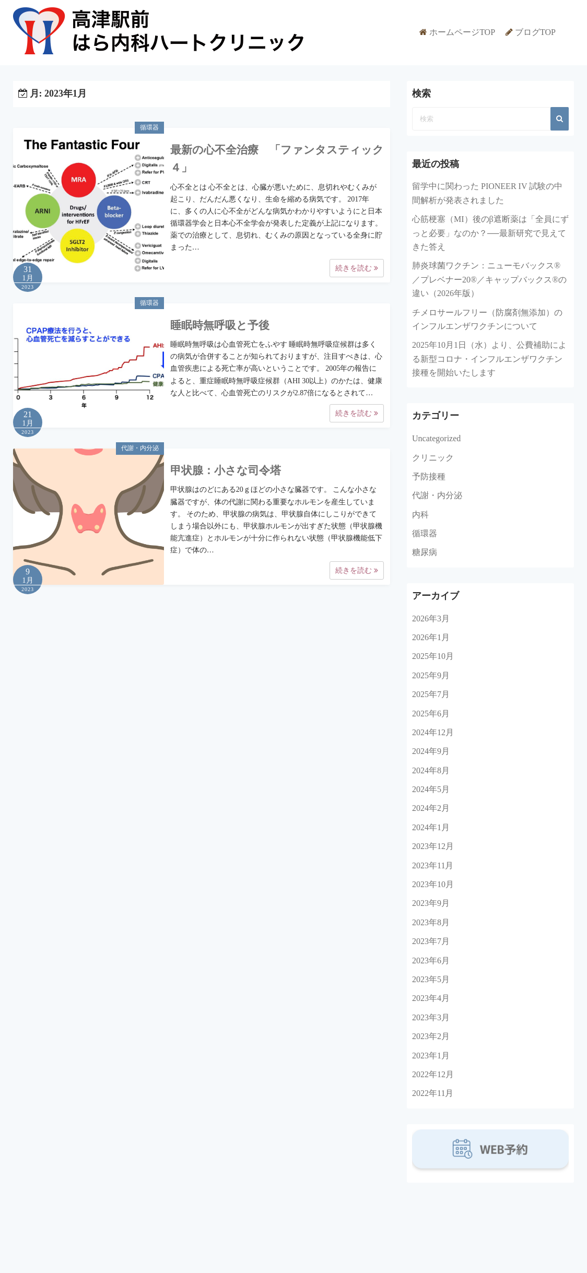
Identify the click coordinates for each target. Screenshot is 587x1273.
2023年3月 (431, 1017)
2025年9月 (431, 675)
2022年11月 (432, 1093)
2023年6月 (431, 960)
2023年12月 (433, 846)
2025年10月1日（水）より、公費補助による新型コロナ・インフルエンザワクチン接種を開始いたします (489, 358)
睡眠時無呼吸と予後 (219, 325)
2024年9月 (431, 751)
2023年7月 (431, 941)
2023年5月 (431, 979)
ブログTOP (535, 32)
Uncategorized (436, 438)
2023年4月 (431, 998)
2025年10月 (433, 656)
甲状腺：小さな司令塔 (225, 470)
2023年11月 (432, 865)
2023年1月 (431, 1055)
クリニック (433, 457)
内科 (420, 514)
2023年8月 (431, 922)
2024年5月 (431, 789)
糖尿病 (424, 552)
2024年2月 (431, 808)
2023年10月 (433, 884)
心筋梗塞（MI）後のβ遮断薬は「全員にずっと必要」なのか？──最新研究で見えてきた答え (490, 233)
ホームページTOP (462, 32)
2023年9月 (431, 903)
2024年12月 (433, 732)
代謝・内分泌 (140, 448)
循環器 (149, 127)
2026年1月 (431, 637)
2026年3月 (431, 618)
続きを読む (356, 268)
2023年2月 (431, 1036)
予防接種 (428, 476)
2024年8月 (431, 770)
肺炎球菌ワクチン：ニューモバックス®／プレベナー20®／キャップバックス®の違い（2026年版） (489, 279)
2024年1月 (431, 827)
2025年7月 (431, 694)
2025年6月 (431, 713)
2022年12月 (433, 1074)
